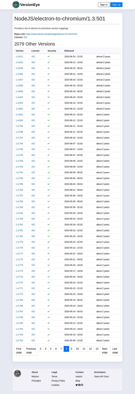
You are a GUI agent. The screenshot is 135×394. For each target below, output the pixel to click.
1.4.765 (19, 323)
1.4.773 (19, 277)
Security (52, 51)
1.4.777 (19, 253)
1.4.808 (19, 74)
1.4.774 (19, 271)
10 (77, 348)
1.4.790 (19, 178)
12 (90, 348)
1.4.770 (19, 294)
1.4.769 (19, 300)
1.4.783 (19, 219)
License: (18, 37)
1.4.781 (19, 230)
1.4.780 (19, 236)
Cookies (55, 385)
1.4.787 (19, 195)
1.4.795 (19, 149)
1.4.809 (19, 68)
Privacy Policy (58, 381)
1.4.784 (19, 213)
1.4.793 (19, 161)
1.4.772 (19, 282)
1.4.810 (19, 62)
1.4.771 (19, 288)
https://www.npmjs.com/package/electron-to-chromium (51, 34)
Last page (115, 350)
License (35, 51)
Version (20, 51)
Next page (105, 350)
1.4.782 (19, 224)
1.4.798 (19, 132)
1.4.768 (19, 305)
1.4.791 (19, 172)
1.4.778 (19, 248)
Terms (54, 376)
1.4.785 (19, 207)
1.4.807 (19, 80)
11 (84, 348)
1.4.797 (19, 137)
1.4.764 (19, 329)
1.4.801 (19, 114)
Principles (36, 381)
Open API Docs (101, 376)
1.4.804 (19, 97)
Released (69, 51)
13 (97, 348)
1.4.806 (19, 85)
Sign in (104, 4)
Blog (78, 381)
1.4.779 (19, 242)
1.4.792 (19, 166)
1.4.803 (19, 103)
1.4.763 (19, 334)
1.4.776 (19, 259)
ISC (25, 37)
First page (19, 350)
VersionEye (30, 5)
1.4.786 (19, 201)
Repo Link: (19, 34)
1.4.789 (19, 184)
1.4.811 (19, 56)
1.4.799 (19, 126)
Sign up (116, 4)
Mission (35, 376)
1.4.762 (19, 340)
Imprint (79, 376)
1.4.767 (19, 311)
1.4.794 (19, 155)
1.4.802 (19, 108)
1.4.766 (19, 317)
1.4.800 (19, 120)
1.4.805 (19, 91)
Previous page (31, 350)
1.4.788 (19, 190)
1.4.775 (19, 265)
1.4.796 (19, 143)
